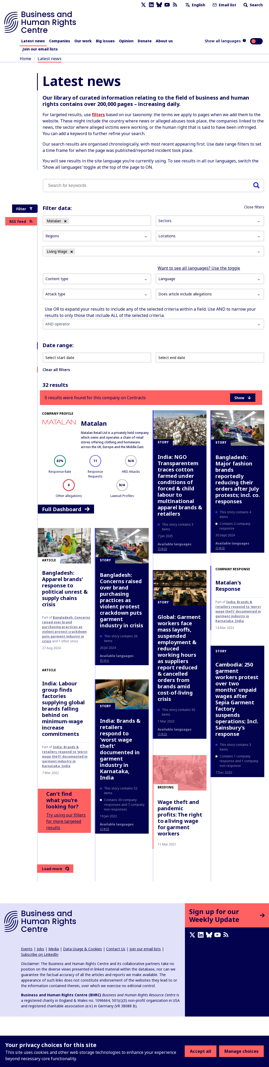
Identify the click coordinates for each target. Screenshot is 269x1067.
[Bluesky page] (159, 5)
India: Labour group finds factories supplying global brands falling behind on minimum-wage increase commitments (63, 708)
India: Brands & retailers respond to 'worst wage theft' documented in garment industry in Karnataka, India (238, 611)
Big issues (105, 40)
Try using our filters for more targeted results (66, 821)
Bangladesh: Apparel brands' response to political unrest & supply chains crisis (65, 588)
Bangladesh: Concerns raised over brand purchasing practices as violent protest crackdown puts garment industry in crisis (66, 629)
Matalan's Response (228, 585)
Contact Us (115, 948)
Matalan (94, 423)
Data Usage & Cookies (82, 948)
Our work (83, 40)
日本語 (162, 549)
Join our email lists (40, 49)
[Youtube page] (167, 5)
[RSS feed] (175, 5)
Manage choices (241, 1051)
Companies (59, 40)
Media (53, 948)
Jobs (40, 948)
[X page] (143, 5)
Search (252, 4)
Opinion (126, 40)
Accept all (200, 1051)
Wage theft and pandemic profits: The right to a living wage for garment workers (180, 817)
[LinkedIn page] (151, 5)
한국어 (104, 660)
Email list (223, 4)
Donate (145, 40)
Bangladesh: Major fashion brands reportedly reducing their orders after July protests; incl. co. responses (237, 479)
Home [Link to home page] (25, 58)
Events (27, 948)
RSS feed (21, 221)
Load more (55, 868)
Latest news (33, 40)
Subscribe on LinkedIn (39, 954)
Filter (24, 208)
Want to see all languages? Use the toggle (199, 268)
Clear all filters (56, 369)
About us (164, 40)
